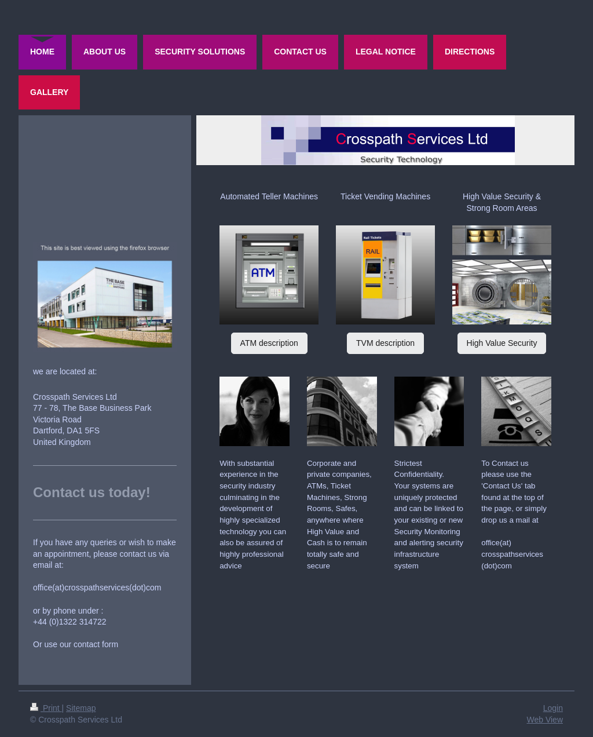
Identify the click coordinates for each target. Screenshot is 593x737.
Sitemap (81, 708)
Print (46, 708)
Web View (544, 719)
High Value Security (502, 343)
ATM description (269, 343)
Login (553, 708)
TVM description (385, 343)
